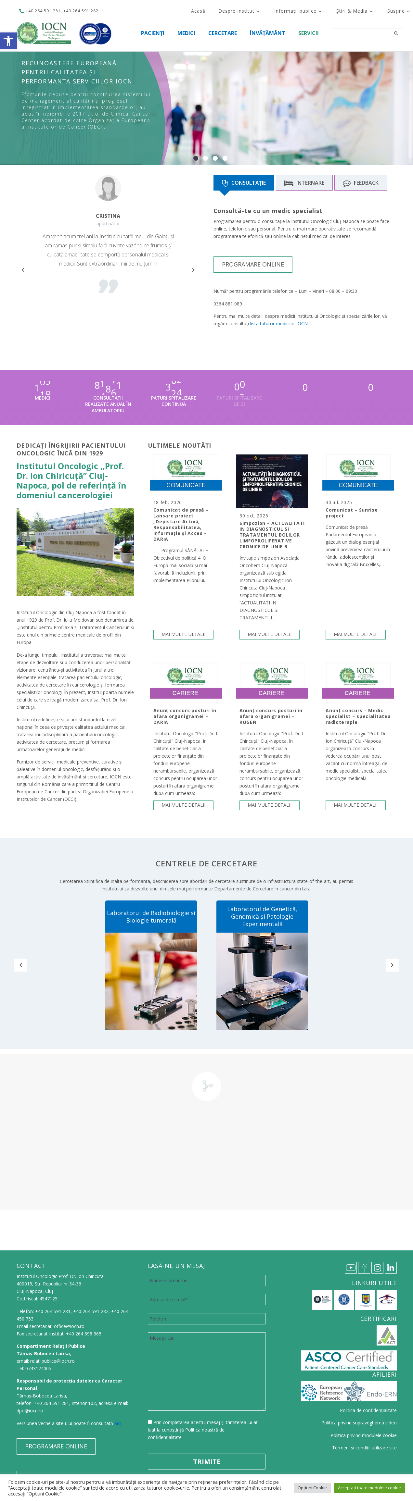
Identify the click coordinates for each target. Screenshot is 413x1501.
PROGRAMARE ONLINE (253, 264)
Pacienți (152, 33)
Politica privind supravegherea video (359, 1423)
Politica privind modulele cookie (363, 1435)
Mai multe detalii (183, 634)
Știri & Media (352, 11)
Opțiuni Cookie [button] (312, 1488)
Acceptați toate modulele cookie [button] (369, 1488)
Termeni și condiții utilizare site (364, 1448)
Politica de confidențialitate (368, 1410)
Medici (186, 33)
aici (117, 1423)
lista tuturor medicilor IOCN (279, 323)
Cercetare (222, 33)
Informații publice (295, 11)
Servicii (308, 33)
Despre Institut (236, 11)
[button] (8, 40)
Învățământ (267, 33)
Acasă (198, 11)
